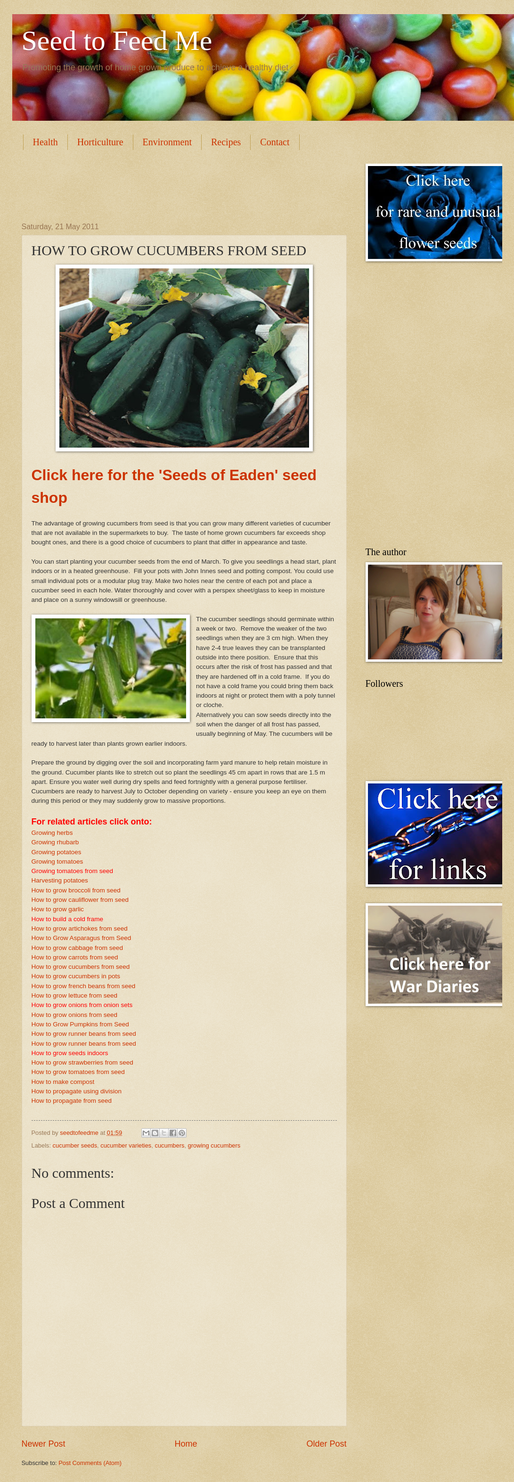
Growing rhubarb (55, 842)
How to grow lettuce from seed (75, 995)
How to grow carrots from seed (75, 957)
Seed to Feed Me (117, 40)
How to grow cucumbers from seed (81, 966)
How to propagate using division (77, 1091)
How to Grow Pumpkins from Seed (80, 1024)
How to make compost (63, 1081)
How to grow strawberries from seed (82, 1062)
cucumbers (169, 1145)
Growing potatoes (57, 852)
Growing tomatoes (57, 861)
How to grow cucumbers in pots (76, 976)
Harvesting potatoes (60, 880)
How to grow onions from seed (75, 1014)
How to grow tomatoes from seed (78, 1071)
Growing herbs (52, 832)
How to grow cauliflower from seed (80, 899)
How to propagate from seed (72, 1100)
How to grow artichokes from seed (80, 928)
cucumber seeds (75, 1145)
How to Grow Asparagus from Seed (81, 937)
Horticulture (100, 142)
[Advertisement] (193, 185)
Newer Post (43, 1444)
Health (45, 142)
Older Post (326, 1444)
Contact (274, 142)
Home (185, 1444)
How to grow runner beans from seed (84, 1033)
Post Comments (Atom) (90, 1462)
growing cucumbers (214, 1145)
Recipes (226, 142)
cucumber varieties (125, 1145)
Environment (167, 142)
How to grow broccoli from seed (76, 890)
